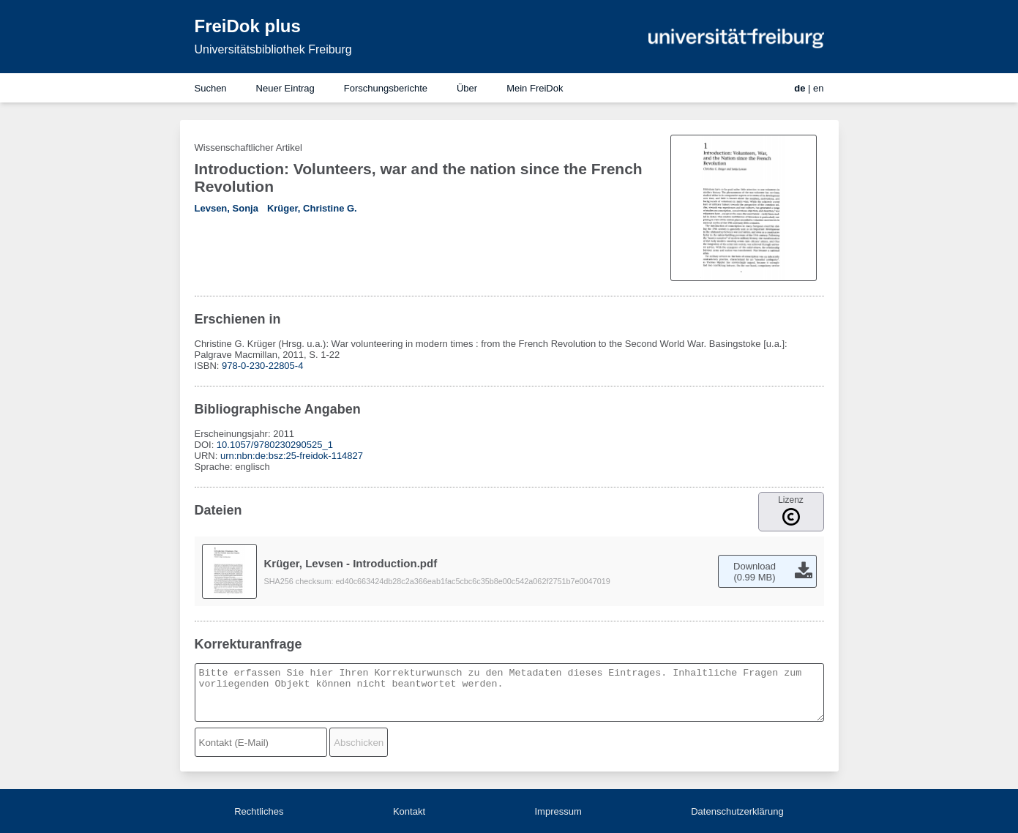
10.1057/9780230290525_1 (275, 444)
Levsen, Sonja (226, 208)
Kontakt (409, 811)
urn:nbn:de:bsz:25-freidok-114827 (291, 455)
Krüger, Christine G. (312, 208)
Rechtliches (258, 811)
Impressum (557, 811)
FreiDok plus (248, 26)
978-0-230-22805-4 (262, 365)
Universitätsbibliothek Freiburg (273, 49)
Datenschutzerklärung (737, 811)
